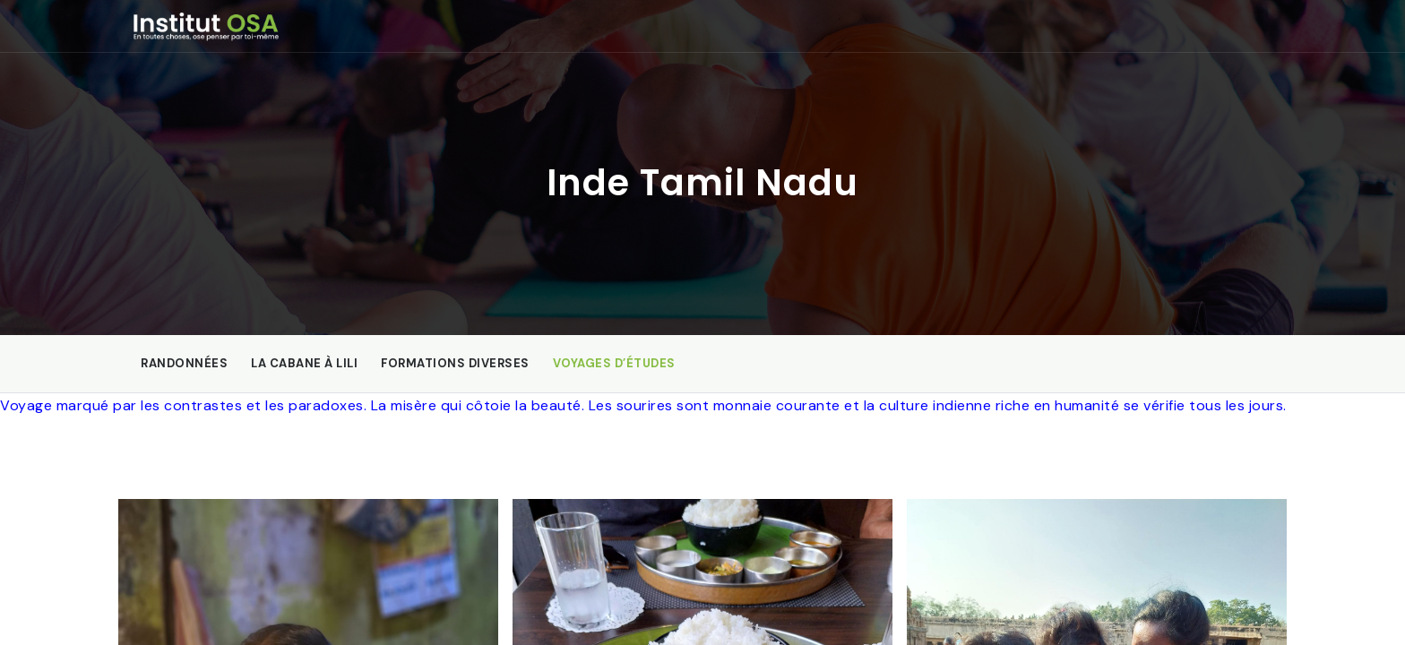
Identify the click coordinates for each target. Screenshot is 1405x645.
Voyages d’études (614, 363)
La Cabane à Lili (304, 363)
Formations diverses (455, 363)
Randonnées (184, 363)
